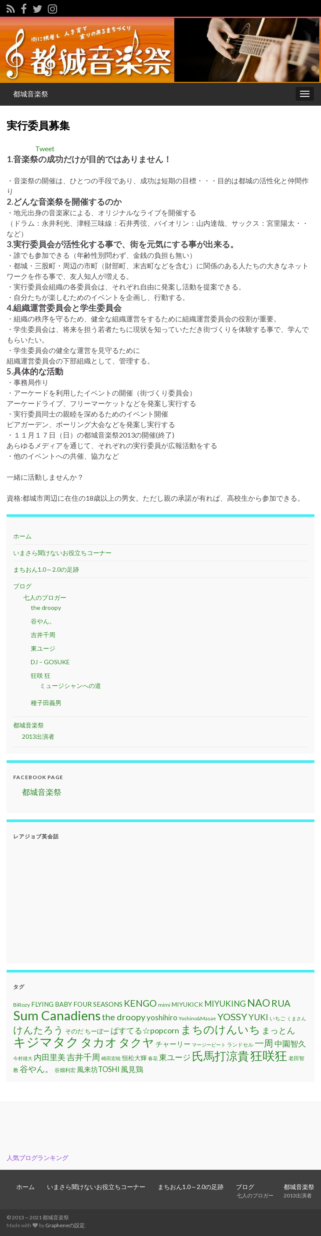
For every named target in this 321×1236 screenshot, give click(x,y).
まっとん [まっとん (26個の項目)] (278, 1030)
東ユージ (43, 648)
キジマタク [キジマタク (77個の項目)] (46, 1041)
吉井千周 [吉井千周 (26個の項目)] (83, 1057)
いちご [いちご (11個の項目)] (277, 1018)
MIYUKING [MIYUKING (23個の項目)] (225, 1003)
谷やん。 (43, 621)
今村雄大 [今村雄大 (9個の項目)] (22, 1058)
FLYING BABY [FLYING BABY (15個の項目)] (51, 1004)
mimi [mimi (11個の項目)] (164, 1004)
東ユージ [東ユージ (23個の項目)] (175, 1057)
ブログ (22, 586)
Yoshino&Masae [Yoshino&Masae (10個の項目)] (197, 1018)
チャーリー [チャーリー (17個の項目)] (173, 1044)
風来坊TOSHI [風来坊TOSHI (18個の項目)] (98, 1069)
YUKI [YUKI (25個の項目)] (258, 1017)
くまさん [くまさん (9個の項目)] (296, 1018)
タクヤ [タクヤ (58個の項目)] (136, 1042)
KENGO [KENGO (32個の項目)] (140, 1003)
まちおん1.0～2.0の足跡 (46, 569)
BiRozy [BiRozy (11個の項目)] (21, 1004)
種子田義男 (46, 702)
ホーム (22, 536)
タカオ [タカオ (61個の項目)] (98, 1042)
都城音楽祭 (30, 93)
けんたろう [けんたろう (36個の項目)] (38, 1030)
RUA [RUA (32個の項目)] (280, 1003)
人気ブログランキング (37, 1157)
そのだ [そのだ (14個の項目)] (74, 1031)
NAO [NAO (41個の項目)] (258, 1003)
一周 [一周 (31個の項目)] (264, 1042)
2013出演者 (38, 736)
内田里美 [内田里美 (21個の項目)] (49, 1057)
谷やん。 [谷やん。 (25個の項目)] (36, 1069)
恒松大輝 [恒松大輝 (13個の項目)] (134, 1057)
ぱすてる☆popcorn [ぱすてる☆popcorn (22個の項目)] (145, 1030)
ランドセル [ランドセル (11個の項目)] (240, 1044)
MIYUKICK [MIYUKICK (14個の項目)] (187, 1004)
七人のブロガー (44, 597)
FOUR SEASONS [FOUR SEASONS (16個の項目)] (98, 1004)
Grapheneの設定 (65, 1225)
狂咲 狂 (40, 675)
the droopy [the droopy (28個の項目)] (123, 1017)
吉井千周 (43, 634)
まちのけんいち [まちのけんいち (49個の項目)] (220, 1029)
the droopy (46, 607)
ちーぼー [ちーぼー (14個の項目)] (97, 1031)
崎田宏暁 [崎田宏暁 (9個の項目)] (111, 1058)
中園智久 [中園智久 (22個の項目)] (290, 1043)
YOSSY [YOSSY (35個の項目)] (232, 1016)
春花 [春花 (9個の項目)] (153, 1058)
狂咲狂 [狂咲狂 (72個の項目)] (268, 1055)
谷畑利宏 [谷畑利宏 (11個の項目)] (65, 1070)
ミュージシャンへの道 (70, 685)
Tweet (44, 148)
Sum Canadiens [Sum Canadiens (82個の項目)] (57, 1015)
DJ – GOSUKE (50, 662)
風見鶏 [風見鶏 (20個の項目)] (132, 1069)
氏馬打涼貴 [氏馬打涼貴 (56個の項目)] (220, 1056)
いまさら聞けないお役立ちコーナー (62, 552)
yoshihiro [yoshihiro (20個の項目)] (162, 1017)
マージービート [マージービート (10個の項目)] (209, 1044)
